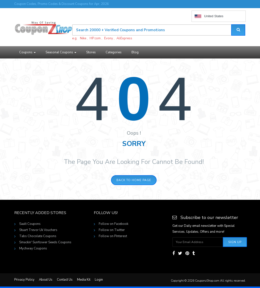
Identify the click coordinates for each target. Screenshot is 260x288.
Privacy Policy (24, 279)
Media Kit (83, 279)
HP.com (95, 38)
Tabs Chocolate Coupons (37, 236)
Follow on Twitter (112, 230)
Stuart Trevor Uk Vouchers (38, 230)
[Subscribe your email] (197, 242)
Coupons (27, 52)
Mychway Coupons (33, 248)
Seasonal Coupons (61, 52)
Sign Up (235, 242)
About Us (45, 279)
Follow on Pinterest (113, 236)
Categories (114, 52)
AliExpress (124, 38)
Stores (91, 52)
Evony (108, 38)
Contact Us (65, 279)
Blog (135, 52)
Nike (83, 38)
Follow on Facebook (113, 224)
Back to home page (133, 180)
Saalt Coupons (30, 224)
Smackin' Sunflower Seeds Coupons (45, 242)
